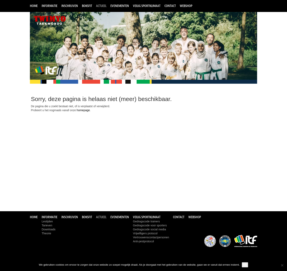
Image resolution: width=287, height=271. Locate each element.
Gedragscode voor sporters (150, 225)
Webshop (186, 6)
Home (34, 6)
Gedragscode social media (149, 229)
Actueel (101, 6)
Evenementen (119, 6)
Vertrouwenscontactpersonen (151, 237)
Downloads (48, 229)
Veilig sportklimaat (146, 6)
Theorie (46, 233)
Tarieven (47, 225)
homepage (83, 110)
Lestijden (47, 221)
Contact (170, 6)
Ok (245, 264)
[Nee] (282, 265)
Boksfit (87, 6)
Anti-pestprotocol (143, 241)
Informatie (49, 6)
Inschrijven (69, 6)
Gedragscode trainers (146, 221)
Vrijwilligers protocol (145, 233)
